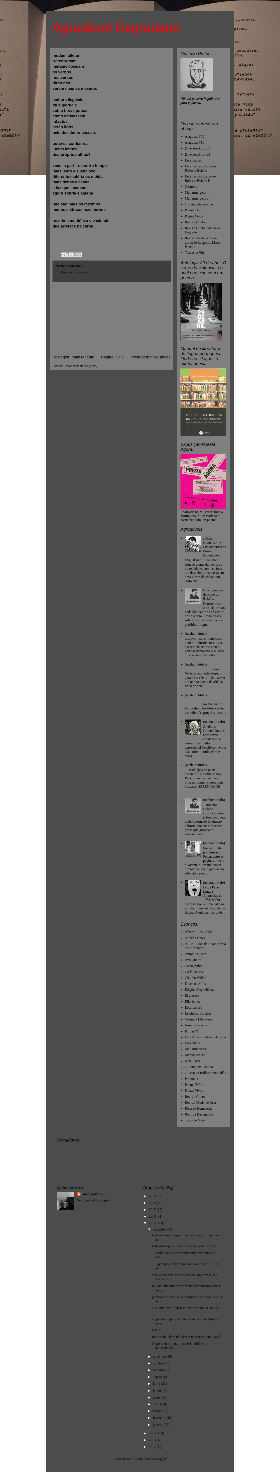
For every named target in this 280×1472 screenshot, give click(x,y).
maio (157, 1397)
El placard (192, 995)
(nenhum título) (196, 633)
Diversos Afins (195, 983)
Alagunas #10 (194, 142)
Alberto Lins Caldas (199, 932)
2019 (153, 1196)
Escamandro (193, 160)
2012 (153, 1447)
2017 (153, 1209)
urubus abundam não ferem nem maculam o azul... (187, 1337)
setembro (160, 1370)
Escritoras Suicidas (198, 1013)
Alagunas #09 (194, 136)
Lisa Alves (192, 1043)
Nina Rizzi (192, 1061)
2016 (153, 1216)
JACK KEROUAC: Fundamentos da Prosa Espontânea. (214, 547)
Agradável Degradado (116, 27)
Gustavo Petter (92, 1194)
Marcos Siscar (195, 1055)
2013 (153, 1440)
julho (157, 1383)
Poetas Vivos (194, 216)
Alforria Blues (195, 938)
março (158, 1411)
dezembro (160, 1229)
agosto (158, 1377)
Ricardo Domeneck (198, 1108)
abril (156, 1404)
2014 (153, 1433)
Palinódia (191, 1079)
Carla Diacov (194, 972)
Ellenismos (192, 1001)
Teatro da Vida (195, 252)
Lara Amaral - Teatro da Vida (205, 1037)
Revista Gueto (195, 222)
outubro (159, 1363)
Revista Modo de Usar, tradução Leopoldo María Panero (202, 242)
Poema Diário (194, 210)
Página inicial (112, 357)
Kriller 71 (192, 1031)
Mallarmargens (195, 192)
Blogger (160, 1459)
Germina (191, 186)
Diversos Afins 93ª (198, 154)
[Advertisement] (111, 318)
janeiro (158, 1425)
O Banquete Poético (199, 204)
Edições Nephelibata (199, 989)
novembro (160, 1356)
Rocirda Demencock (199, 1114)
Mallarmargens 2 (197, 198)
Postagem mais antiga (151, 357)
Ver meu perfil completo (94, 1200)
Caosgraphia (193, 966)
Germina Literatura (198, 1019)
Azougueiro (193, 960)
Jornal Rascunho (196, 1025)
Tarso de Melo (195, 1120)
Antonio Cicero (195, 954)
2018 (153, 1203)
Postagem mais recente (73, 357)
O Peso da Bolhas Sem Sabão (205, 1073)
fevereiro (159, 1418)
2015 (153, 1223)
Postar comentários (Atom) (81, 366)
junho (157, 1390)
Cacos (156, 1330)
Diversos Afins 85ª (198, 148)
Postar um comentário (75, 272)
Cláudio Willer (195, 978)
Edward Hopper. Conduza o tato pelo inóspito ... (186, 1246)
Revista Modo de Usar (200, 1102)
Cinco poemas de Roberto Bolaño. (213, 594)
